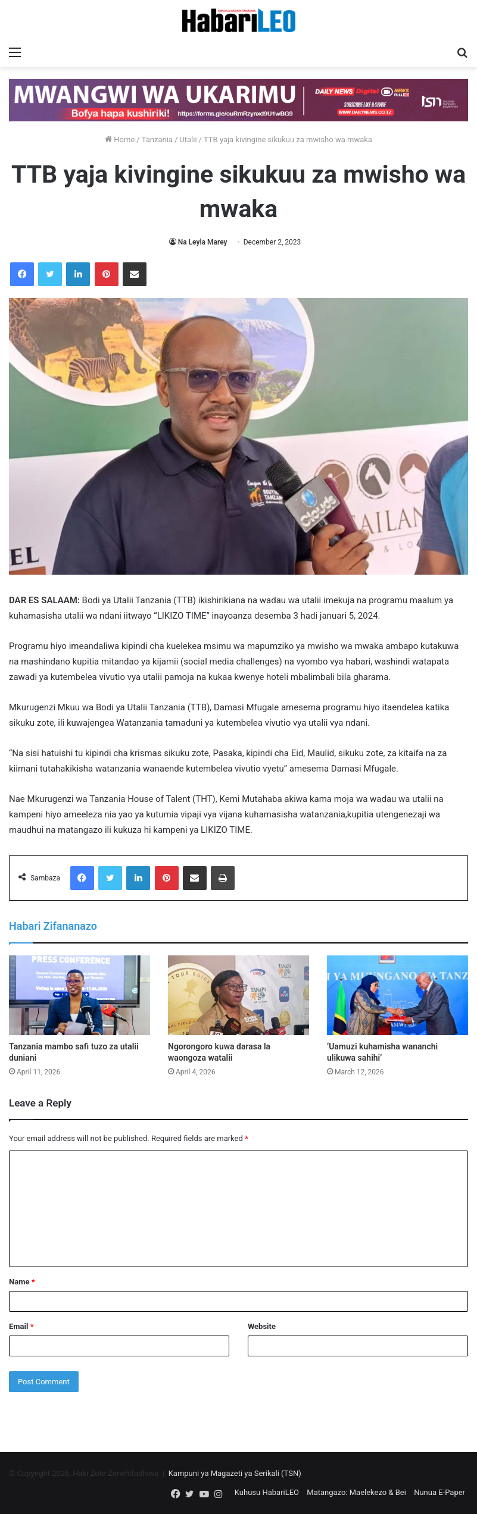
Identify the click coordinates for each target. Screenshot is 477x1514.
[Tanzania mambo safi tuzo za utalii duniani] (79, 995)
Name (22, 1281)
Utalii (188, 139)
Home (120, 139)
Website (262, 1326)
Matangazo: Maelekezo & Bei (356, 1492)
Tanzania (157, 139)
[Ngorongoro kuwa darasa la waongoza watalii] (238, 995)
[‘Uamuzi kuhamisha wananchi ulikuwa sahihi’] (397, 995)
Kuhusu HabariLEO (267, 1492)
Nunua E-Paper (439, 1492)
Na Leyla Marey (202, 242)
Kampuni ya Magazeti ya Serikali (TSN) (235, 1473)
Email (21, 1326)
